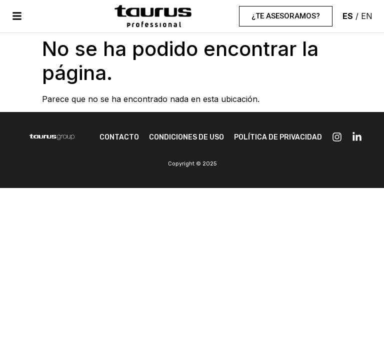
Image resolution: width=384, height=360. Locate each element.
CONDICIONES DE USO (186, 137)
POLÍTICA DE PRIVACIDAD (278, 137)
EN (366, 16)
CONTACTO (119, 137)
